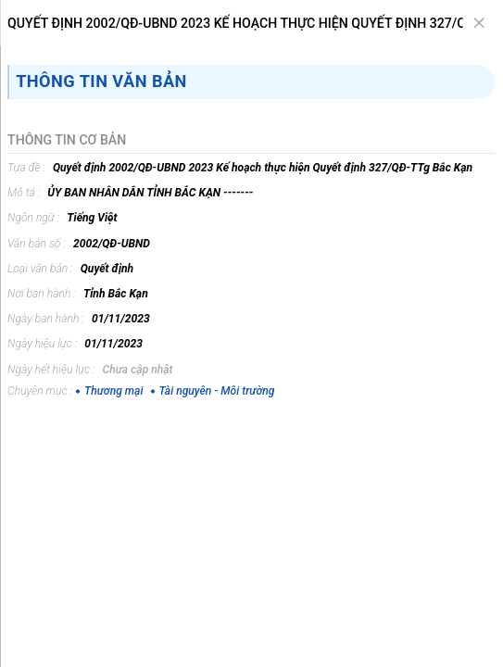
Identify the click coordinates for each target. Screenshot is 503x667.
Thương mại (109, 390)
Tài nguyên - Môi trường (212, 390)
